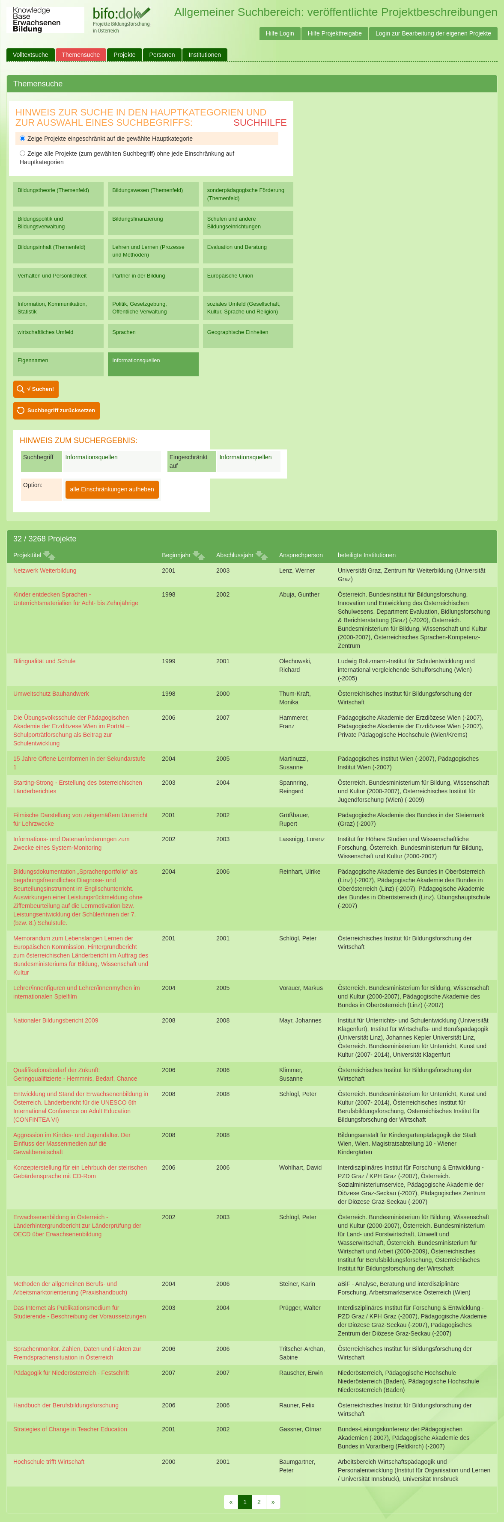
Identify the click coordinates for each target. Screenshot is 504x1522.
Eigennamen (33, 360)
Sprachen (124, 332)
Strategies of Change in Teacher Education (70, 1429)
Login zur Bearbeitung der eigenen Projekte (433, 33)
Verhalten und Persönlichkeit (52, 275)
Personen (162, 54)
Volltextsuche (30, 54)
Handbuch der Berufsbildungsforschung (66, 1405)
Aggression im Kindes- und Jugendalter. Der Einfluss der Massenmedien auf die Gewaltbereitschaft (72, 1144)
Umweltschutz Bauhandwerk (51, 693)
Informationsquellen (136, 360)
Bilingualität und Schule (44, 661)
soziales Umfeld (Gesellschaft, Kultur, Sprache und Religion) (243, 308)
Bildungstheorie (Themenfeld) (53, 190)
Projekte (124, 54)
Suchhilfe (260, 122)
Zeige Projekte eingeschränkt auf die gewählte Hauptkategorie (106, 138)
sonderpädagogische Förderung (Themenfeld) (246, 194)
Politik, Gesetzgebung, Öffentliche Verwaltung (139, 308)
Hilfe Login (280, 33)
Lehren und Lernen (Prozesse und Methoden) (148, 251)
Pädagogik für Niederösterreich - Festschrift (71, 1372)
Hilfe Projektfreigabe (335, 33)
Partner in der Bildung (138, 275)
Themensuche (81, 54)
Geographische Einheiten (237, 332)
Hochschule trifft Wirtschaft (48, 1461)
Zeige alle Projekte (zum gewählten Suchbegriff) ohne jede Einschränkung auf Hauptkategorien (127, 157)
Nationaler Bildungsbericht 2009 (55, 1020)
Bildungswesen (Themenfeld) (147, 190)
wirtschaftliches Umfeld (45, 332)
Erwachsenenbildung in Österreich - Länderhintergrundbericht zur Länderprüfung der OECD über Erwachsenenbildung (77, 1226)
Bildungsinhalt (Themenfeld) (52, 247)
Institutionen (205, 54)
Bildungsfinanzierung (137, 219)
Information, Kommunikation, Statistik (52, 308)
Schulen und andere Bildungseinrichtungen (234, 223)
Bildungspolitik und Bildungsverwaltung (41, 223)
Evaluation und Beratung (237, 247)
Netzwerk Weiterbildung (45, 570)
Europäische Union (230, 275)
